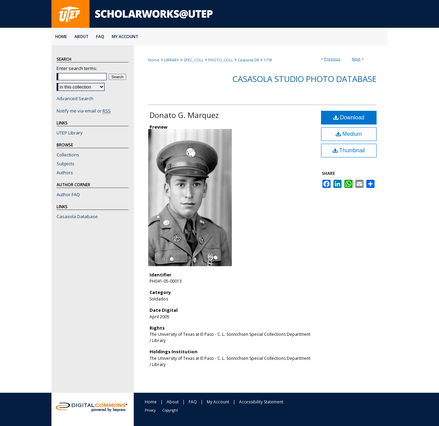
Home (153, 59)
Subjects (65, 164)
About (173, 402)
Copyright (170, 410)
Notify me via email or (84, 111)
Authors (65, 172)
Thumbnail (349, 150)
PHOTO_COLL (220, 59)
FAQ (193, 402)
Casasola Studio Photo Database (305, 78)
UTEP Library (70, 133)
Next (356, 58)
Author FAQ (68, 194)
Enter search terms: (77, 68)
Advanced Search (75, 98)
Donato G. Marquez (184, 115)
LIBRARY (171, 59)
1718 (268, 59)
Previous (332, 58)
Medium (349, 134)
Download (349, 117)
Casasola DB (248, 59)
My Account (218, 402)
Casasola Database (77, 216)
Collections (68, 155)
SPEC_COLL (193, 59)
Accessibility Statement (261, 402)
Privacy (150, 410)
